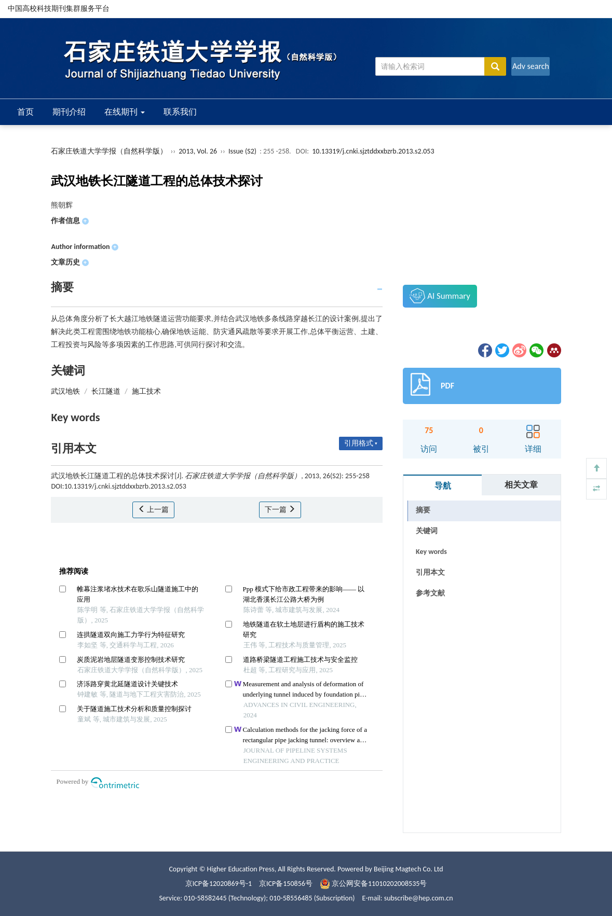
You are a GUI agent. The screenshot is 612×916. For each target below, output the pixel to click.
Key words (431, 551)
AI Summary (440, 295)
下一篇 (280, 509)
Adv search (530, 66)
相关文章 (521, 485)
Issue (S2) (242, 151)
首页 (25, 112)
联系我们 (180, 112)
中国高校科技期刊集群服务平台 (59, 8)
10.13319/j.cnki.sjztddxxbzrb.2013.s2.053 (373, 151)
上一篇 (153, 509)
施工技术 (146, 391)
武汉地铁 (65, 391)
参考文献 (430, 593)
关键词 (427, 530)
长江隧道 (105, 391)
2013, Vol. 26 (199, 151)
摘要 (423, 510)
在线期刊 (124, 112)
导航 (442, 486)
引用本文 (430, 572)
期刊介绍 (69, 112)
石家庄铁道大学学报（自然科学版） (109, 151)
